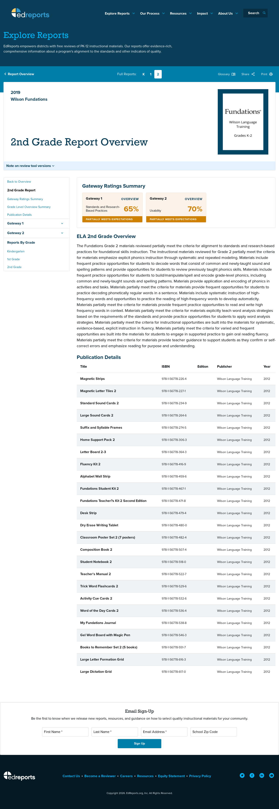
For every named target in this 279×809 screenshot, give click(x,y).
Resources (178, 13)
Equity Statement (171, 775)
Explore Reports (118, 13)
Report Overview (21, 73)
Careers (126, 775)
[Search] (255, 13)
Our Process (150, 13)
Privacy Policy (200, 775)
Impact (203, 13)
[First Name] (65, 731)
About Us (226, 13)
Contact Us (71, 775)
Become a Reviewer (100, 775)
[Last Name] (115, 731)
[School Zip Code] (214, 731)
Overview (130, 199)
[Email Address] (164, 731)
